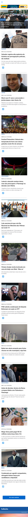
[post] (14, 48)
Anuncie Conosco (24, 512)
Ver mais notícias (14, 497)
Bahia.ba (10, 2)
